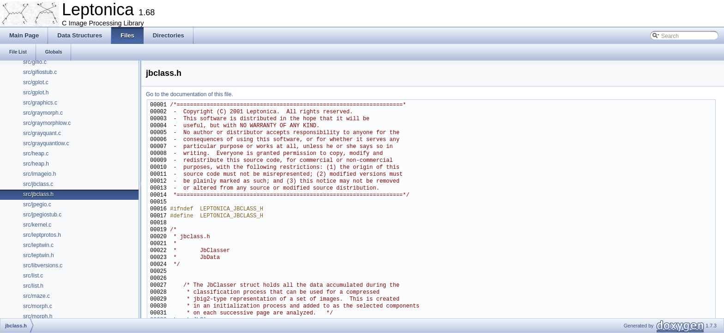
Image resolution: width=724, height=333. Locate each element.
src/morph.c (37, 306)
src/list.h (33, 286)
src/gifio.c (35, 62)
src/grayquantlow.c (46, 143)
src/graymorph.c (43, 113)
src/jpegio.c (37, 204)
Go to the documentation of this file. (189, 94)
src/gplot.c (35, 82)
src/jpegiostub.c (42, 214)
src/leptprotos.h (42, 235)
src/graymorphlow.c (47, 123)
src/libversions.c (42, 265)
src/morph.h (37, 316)
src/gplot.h (35, 92)
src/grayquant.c (42, 133)
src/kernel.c (37, 225)
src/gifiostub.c (40, 72)
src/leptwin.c (38, 245)
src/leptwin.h (38, 255)
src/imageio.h (39, 174)
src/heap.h (36, 163)
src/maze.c (36, 296)
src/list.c (33, 275)
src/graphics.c (40, 102)
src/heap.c (35, 153)
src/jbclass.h (38, 194)
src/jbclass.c (38, 184)
